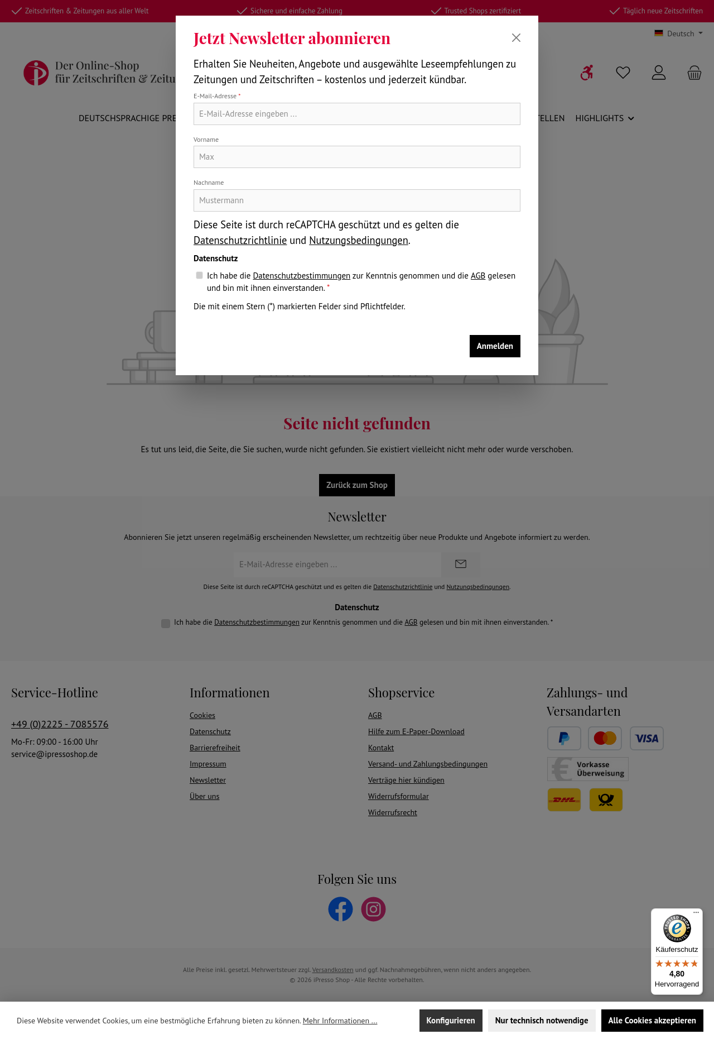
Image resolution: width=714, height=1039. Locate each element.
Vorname (206, 139)
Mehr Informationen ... (340, 1021)
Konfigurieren (451, 1020)
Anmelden (495, 346)
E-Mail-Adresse (217, 96)
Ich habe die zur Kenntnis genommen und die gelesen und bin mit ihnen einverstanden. (361, 282)
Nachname (209, 182)
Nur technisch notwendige (541, 1020)
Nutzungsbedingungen (358, 240)
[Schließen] (516, 37)
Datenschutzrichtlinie (240, 240)
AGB (478, 275)
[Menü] (696, 915)
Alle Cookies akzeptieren (652, 1020)
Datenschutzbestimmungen (301, 275)
